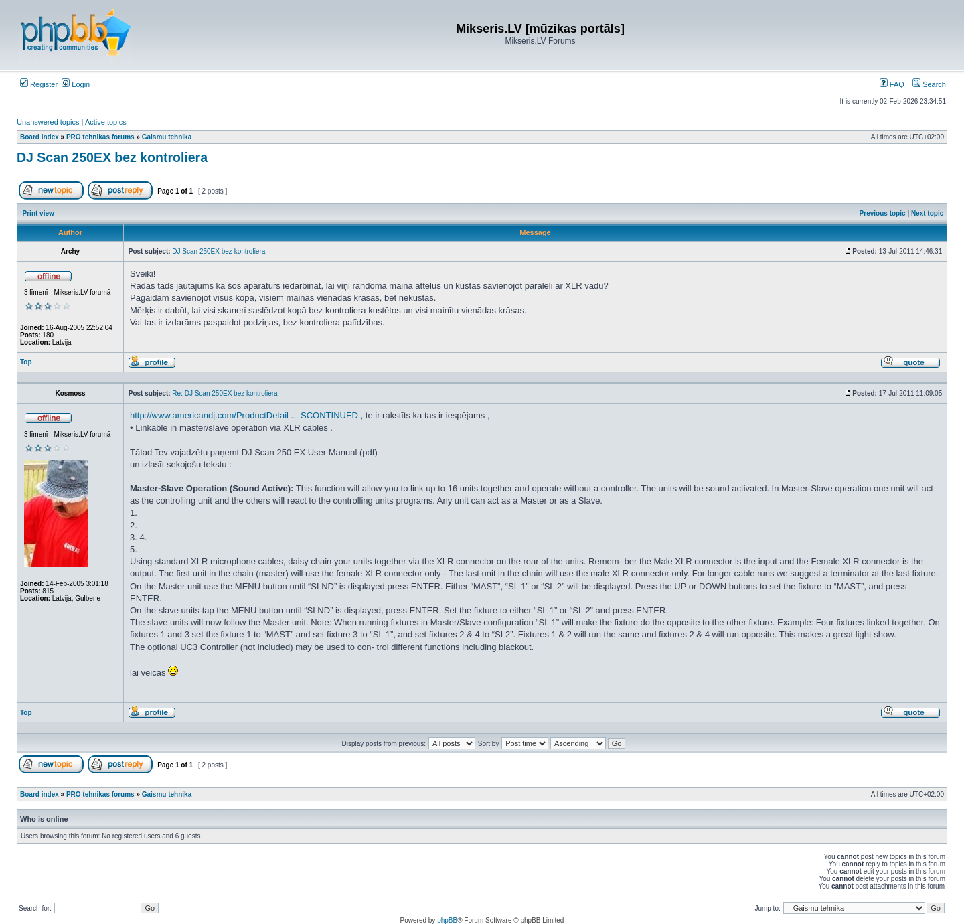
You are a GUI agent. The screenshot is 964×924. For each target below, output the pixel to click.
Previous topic (883, 213)
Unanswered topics (48, 122)
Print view (38, 213)
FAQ (892, 84)
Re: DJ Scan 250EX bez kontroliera (224, 393)
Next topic (927, 213)
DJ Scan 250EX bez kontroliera (112, 157)
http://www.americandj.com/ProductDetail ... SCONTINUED (244, 415)
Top (26, 362)
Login (76, 84)
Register (39, 84)
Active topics (106, 122)
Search (929, 84)
